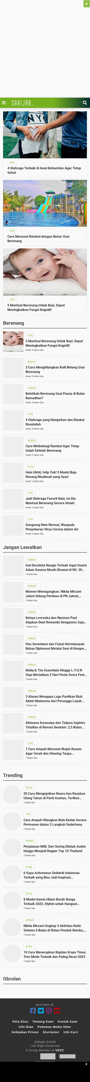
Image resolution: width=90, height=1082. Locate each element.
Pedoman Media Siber (54, 1026)
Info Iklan (26, 1026)
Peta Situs (20, 1021)
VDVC (59, 1050)
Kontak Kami (68, 1021)
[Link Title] (5, 103)
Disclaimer (51, 1032)
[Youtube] (57, 1010)
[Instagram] (49, 1010)
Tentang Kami (43, 1021)
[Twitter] (41, 1010)
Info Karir (71, 1032)
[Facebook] (33, 1010)
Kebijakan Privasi (25, 1032)
